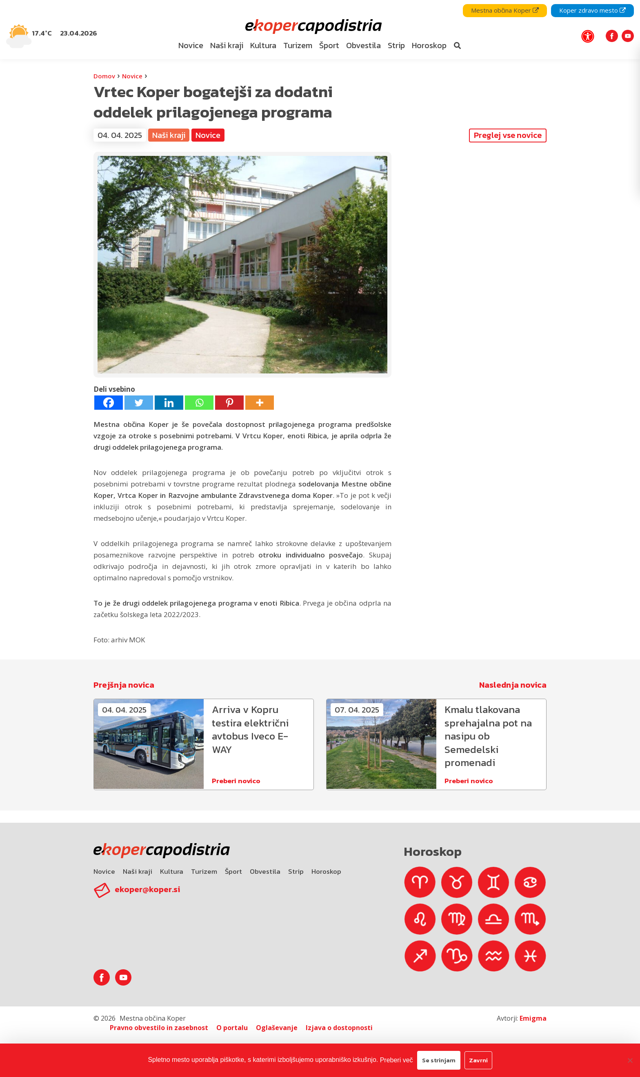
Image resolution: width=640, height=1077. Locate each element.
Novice (132, 76)
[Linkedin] (169, 402)
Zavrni (478, 1060)
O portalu (232, 1027)
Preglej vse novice (508, 135)
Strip (296, 871)
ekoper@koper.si (147, 889)
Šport (233, 871)
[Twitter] (138, 402)
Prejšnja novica (123, 685)
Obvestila (265, 871)
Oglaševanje (277, 1027)
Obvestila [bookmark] (363, 45)
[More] (259, 402)
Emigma (533, 1018)
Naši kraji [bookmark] (226, 45)
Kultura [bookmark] (263, 45)
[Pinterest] (229, 402)
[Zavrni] (630, 1060)
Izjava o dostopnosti (339, 1027)
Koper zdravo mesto (592, 10)
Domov (104, 76)
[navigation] (320, 29)
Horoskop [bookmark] (429, 45)
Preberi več (396, 1060)
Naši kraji (168, 135)
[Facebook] (108, 402)
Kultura (171, 871)
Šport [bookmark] (329, 45)
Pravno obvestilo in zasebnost (159, 1027)
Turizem (204, 871)
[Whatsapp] (199, 402)
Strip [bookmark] (396, 45)
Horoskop (326, 871)
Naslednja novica (513, 685)
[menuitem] (191, 45)
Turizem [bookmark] (297, 45)
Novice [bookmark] (190, 45)
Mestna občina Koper (505, 10)
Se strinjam (439, 1060)
